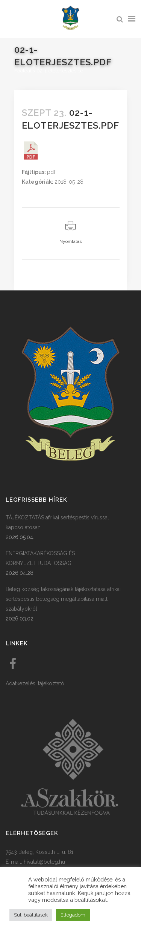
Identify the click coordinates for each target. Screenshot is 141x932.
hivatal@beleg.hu (44, 862)
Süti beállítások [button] (31, 915)
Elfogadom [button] (73, 915)
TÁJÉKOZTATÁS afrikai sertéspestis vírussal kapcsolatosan (57, 522)
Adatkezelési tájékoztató (35, 683)
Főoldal (23, 71)
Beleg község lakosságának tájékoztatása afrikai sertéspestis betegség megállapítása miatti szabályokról (63, 599)
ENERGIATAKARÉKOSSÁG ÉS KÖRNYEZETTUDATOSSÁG (40, 558)
